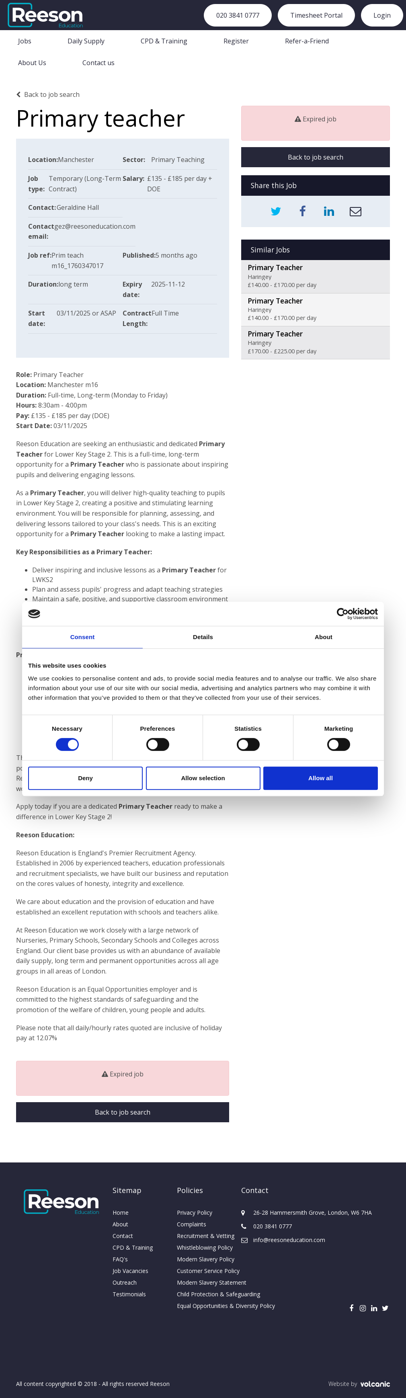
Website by (359, 1384)
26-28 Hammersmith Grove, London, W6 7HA (273, 1212)
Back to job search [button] (122, 1112)
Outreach (125, 1282)
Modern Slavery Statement (203, 1282)
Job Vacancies (130, 1271)
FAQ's (120, 1259)
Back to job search (48, 94)
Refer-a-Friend (307, 41)
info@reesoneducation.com (273, 1240)
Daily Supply (86, 41)
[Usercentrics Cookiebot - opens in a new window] (343, 614)
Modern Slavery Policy (203, 1259)
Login (382, 15)
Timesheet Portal (316, 15)
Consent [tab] (82, 636)
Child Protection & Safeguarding (203, 1294)
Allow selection (203, 778)
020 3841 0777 (237, 15)
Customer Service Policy (203, 1271)
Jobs (24, 41)
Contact (123, 1236)
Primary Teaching (178, 159)
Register (236, 41)
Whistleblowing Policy (203, 1247)
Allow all (320, 778)
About (120, 1224)
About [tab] (323, 636)
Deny (85, 778)
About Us (32, 62)
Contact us (98, 62)
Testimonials (129, 1294)
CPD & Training (164, 41)
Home (121, 1212)
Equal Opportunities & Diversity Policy (203, 1306)
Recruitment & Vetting (203, 1236)
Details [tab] (203, 636)
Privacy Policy (194, 1212)
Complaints (191, 1224)
